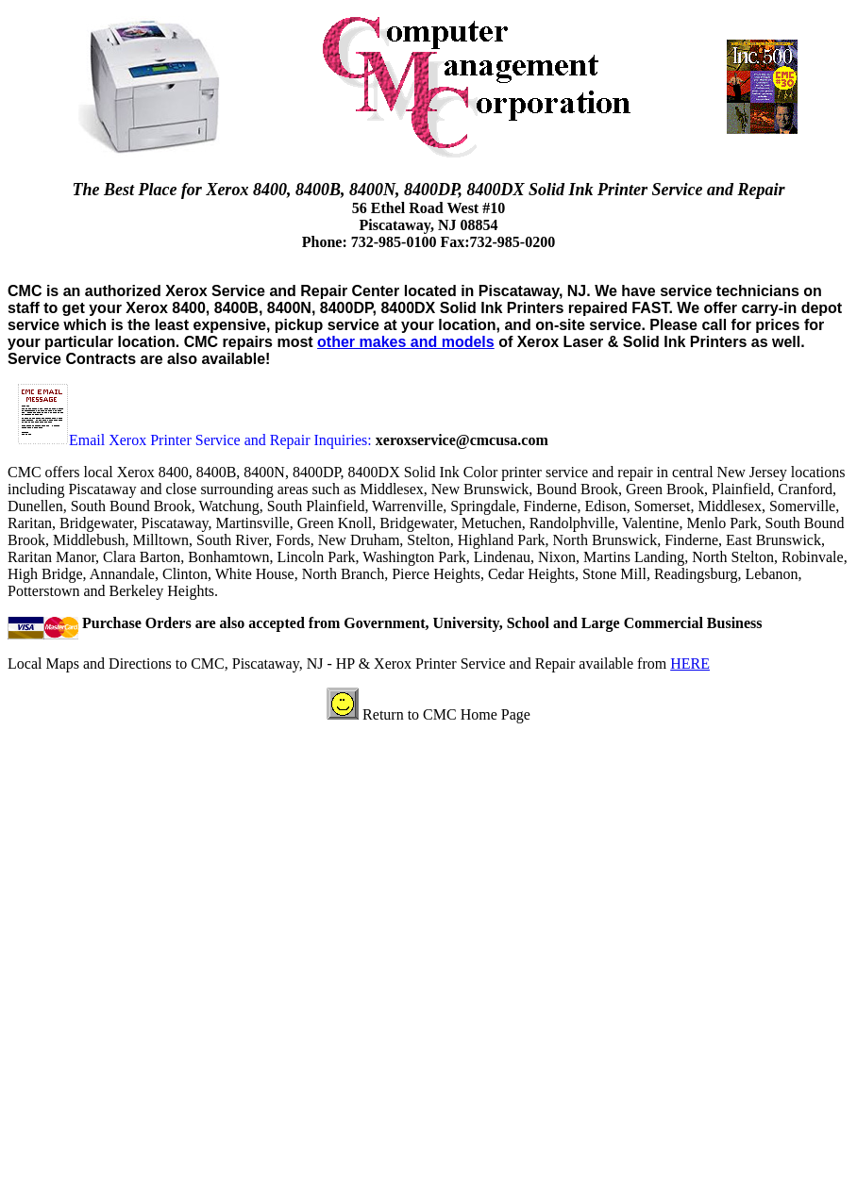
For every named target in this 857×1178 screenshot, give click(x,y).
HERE (690, 663)
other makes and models (406, 342)
